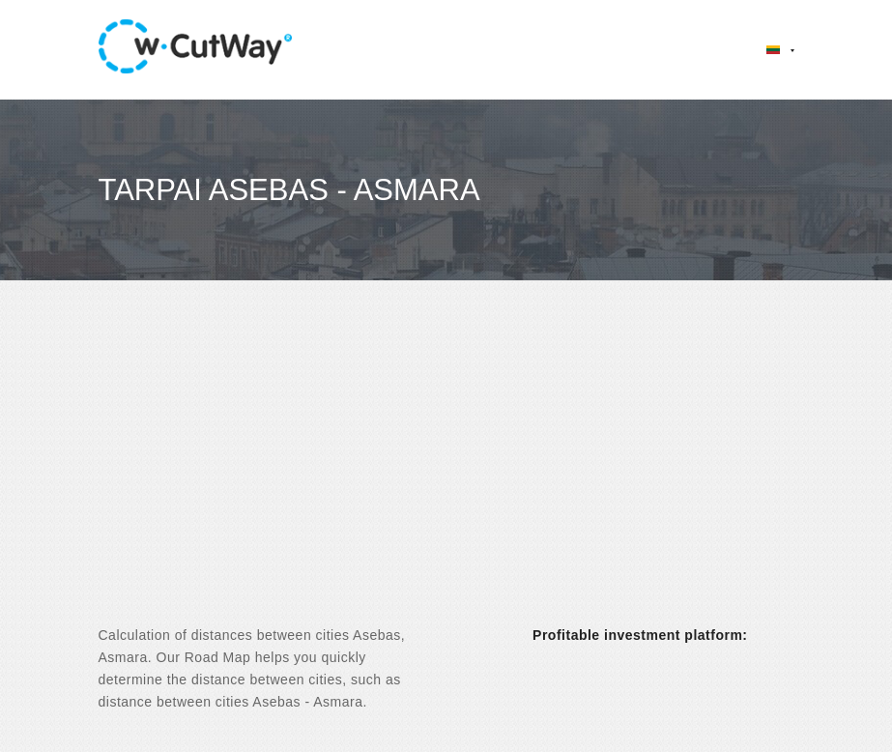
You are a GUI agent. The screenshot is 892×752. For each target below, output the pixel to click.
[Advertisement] (446, 469)
